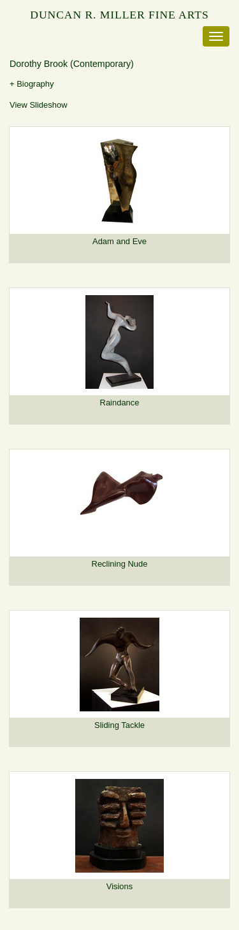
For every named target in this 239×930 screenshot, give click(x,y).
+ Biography (32, 84)
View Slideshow (38, 105)
